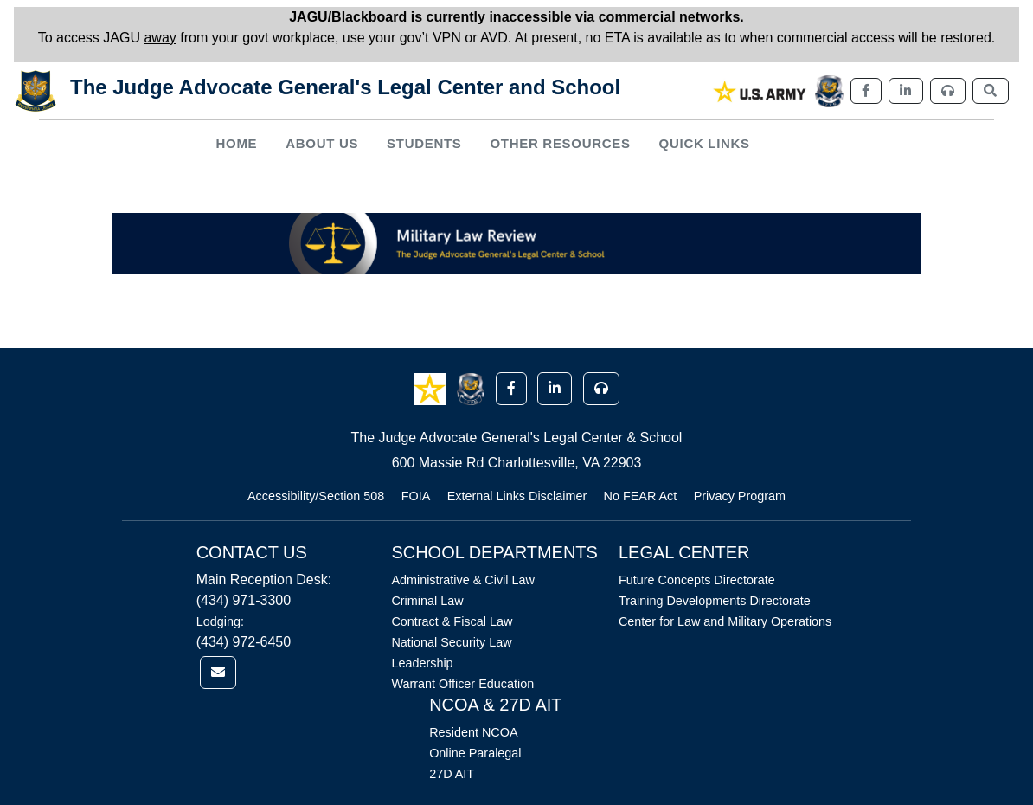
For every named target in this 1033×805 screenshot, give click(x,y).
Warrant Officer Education (462, 684)
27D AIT (451, 774)
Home (236, 143)
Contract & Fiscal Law (451, 621)
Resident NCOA (473, 732)
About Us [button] (322, 143)
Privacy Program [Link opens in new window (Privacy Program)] (740, 496)
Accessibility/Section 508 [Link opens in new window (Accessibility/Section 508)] (315, 496)
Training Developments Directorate (715, 601)
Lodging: (220, 621)
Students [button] (424, 143)
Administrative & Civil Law (463, 580)
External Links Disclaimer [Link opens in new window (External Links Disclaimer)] (517, 496)
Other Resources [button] (560, 143)
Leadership (421, 663)
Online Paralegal (475, 753)
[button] (431, 387)
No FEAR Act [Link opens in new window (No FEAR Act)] (640, 496)
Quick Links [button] (704, 143)
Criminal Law (427, 601)
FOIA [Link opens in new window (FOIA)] (416, 496)
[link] (760, 91)
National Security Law (451, 642)
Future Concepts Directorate (697, 580)
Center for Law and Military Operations (725, 621)
